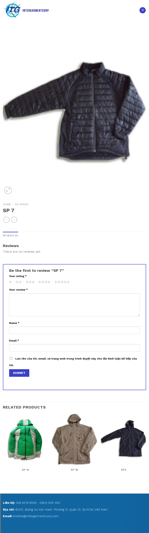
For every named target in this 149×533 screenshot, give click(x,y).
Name (14, 322)
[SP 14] (25, 439)
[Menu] (142, 10)
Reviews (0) (10, 235)
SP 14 (25, 469)
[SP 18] (74, 439)
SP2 (123, 469)
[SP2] (123, 439)
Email (14, 340)
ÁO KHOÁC (22, 204)
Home (7, 204)
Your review (18, 289)
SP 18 (74, 469)
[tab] (10, 235)
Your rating (18, 276)
